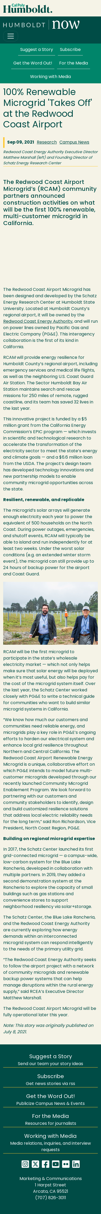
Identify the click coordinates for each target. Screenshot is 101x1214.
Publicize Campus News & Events (50, 1100)
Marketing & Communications (50, 1179)
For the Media (73, 63)
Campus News (74, 142)
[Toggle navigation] (10, 36)
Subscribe (70, 50)
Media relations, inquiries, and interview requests (50, 1143)
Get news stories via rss (50, 1080)
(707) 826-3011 (50, 1198)
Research (47, 142)
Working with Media (50, 77)
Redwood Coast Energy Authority (37, 322)
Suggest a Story (36, 50)
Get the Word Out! (32, 63)
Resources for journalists (50, 1120)
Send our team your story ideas (50, 1060)
